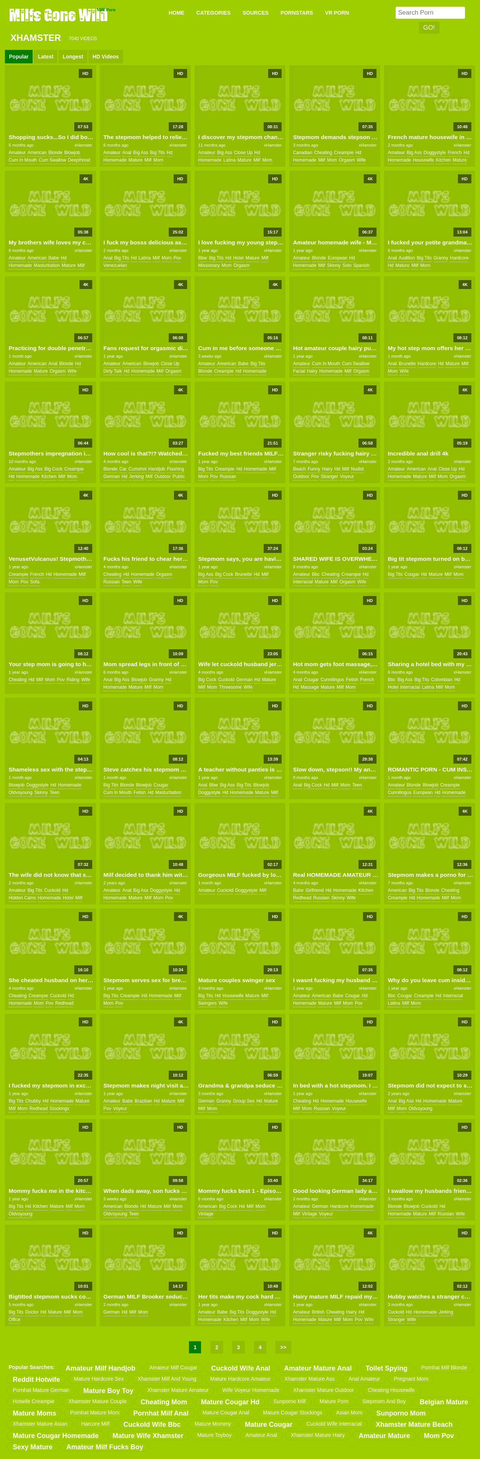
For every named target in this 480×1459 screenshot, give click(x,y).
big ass (140, 152)
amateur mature (384, 1436)
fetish (352, 679)
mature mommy (213, 1424)
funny (314, 469)
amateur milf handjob (100, 1368)
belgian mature (444, 1402)
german (112, 476)
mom (158, 160)
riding (72, 679)
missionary (209, 265)
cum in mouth (23, 160)
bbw (202, 258)
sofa (34, 581)
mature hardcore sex (99, 1379)
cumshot (138, 469)
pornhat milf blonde (444, 1368)
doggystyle (435, 152)
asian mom (349, 1413)
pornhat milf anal (161, 1413)
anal (126, 152)
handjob (156, 469)
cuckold (226, 679)
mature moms (34, 1413)
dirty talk (113, 371)
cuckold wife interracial (334, 1424)
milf (148, 160)
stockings (59, 1108)
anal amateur (364, 1379)
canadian (302, 152)
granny (441, 258)
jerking (136, 476)
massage (310, 687)
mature (135, 160)
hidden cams (22, 897)
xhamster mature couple (97, 1401)
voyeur (347, 476)
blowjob (72, 152)
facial (299, 371)
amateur (17, 152)
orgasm (347, 160)
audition (407, 258)
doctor (31, 1312)
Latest (45, 57)
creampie (344, 152)
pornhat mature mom (95, 1413)
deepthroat (79, 160)
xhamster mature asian (40, 1424)
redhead (302, 897)
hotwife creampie (33, 1401)
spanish (361, 265)
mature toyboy (214, 1435)
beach (299, 469)
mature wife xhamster (147, 1436)
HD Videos (106, 57)
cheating (323, 152)
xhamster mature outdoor (323, 1390)
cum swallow (52, 160)
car (122, 469)
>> (283, 1347)
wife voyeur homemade (250, 1390)
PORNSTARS (296, 13)
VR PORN (337, 13)
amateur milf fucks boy (104, 1447)
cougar (412, 574)
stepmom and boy (384, 1401)
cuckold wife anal (240, 1368)
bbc (316, 574)
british (318, 1312)
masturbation (47, 265)
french (455, 152)
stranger (329, 476)
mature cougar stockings (292, 1413)
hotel (238, 258)
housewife (423, 160)
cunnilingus (332, 679)
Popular (18, 57)
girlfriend (314, 890)
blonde (55, 152)
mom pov (439, 1436)
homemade (115, 160)
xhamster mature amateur (177, 1390)
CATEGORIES (213, 13)
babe (53, 258)
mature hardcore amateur (240, 1379)
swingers (207, 1003)
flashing (175, 469)
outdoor (162, 476)
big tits (157, 152)
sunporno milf (289, 1401)
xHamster (83, 145)
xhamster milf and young (167, 1379)
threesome (230, 687)
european (337, 258)
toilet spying (387, 1368)
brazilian (143, 1101)
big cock (53, 469)
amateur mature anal (318, 1368)
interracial (303, 581)
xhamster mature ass (310, 1379)
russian (228, 476)
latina (230, 160)
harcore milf (95, 1424)
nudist (357, 469)
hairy (312, 371)
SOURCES (255, 13)
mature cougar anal (225, 1413)
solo (346, 265)
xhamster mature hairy (318, 1435)
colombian (441, 679)
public (178, 476)
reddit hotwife (36, 1379)
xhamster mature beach (414, 1424)
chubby (32, 1101)
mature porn (334, 1401)
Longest (73, 57)
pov (178, 258)
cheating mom (164, 1402)
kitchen (443, 160)
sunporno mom (401, 1413)
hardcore (459, 258)
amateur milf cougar (173, 1368)
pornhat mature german (41, 1390)
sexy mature (32, 1447)
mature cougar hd (230, 1402)
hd (169, 152)
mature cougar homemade (56, 1436)
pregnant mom (411, 1379)
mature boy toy (108, 1391)
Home (176, 13)
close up (243, 152)
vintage (205, 1213)
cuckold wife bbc (152, 1424)
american (36, 152)
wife (361, 160)
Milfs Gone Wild (59, 14)
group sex (243, 1101)
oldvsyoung (20, 792)
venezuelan (115, 265)
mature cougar (268, 1424)
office (14, 1319)
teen (126, 581)
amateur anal (261, 1435)
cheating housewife (391, 1390)
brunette (407, 363)
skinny (333, 265)
